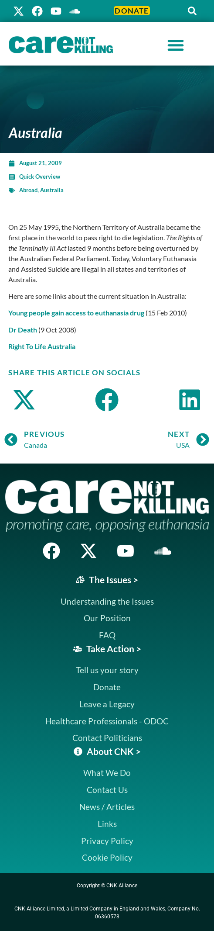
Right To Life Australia (41, 346)
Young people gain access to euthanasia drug (76, 312)
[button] (192, 11)
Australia (52, 190)
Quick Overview (39, 176)
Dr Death (22, 329)
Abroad (28, 190)
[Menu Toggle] (176, 45)
